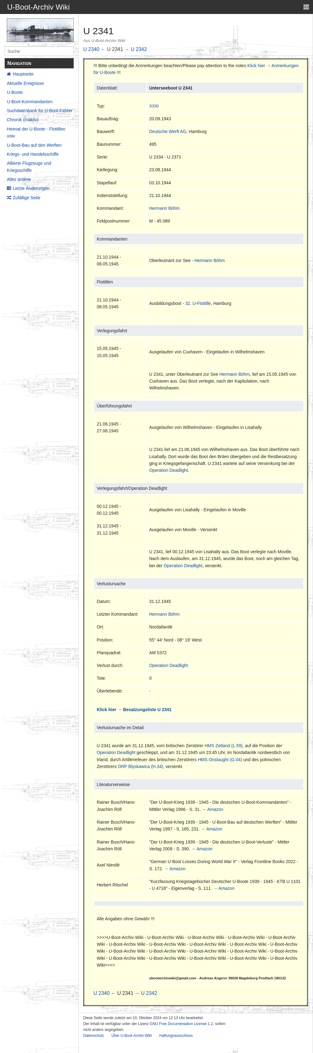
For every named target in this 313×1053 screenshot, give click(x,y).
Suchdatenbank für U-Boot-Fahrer (39, 110)
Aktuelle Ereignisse (25, 83)
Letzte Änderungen (31, 188)
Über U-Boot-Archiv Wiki (131, 1035)
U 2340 (91, 49)
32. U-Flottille (198, 303)
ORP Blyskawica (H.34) (140, 766)
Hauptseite (23, 73)
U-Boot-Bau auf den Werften (34, 145)
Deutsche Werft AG (167, 131)
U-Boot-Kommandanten (30, 101)
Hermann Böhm (164, 208)
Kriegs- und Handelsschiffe (33, 154)
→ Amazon (212, 809)
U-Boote (15, 92)
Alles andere (19, 179)
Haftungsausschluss (175, 1035)
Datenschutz (93, 1035)
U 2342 (139, 49)
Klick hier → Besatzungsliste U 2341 (134, 709)
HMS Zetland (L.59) (223, 745)
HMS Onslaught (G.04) (220, 759)
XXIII (154, 105)
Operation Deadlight (168, 470)
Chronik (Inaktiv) (23, 119)
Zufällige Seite (26, 197)
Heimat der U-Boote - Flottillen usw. (36, 132)
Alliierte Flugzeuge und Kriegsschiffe (29, 166)
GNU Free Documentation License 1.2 (181, 1024)
